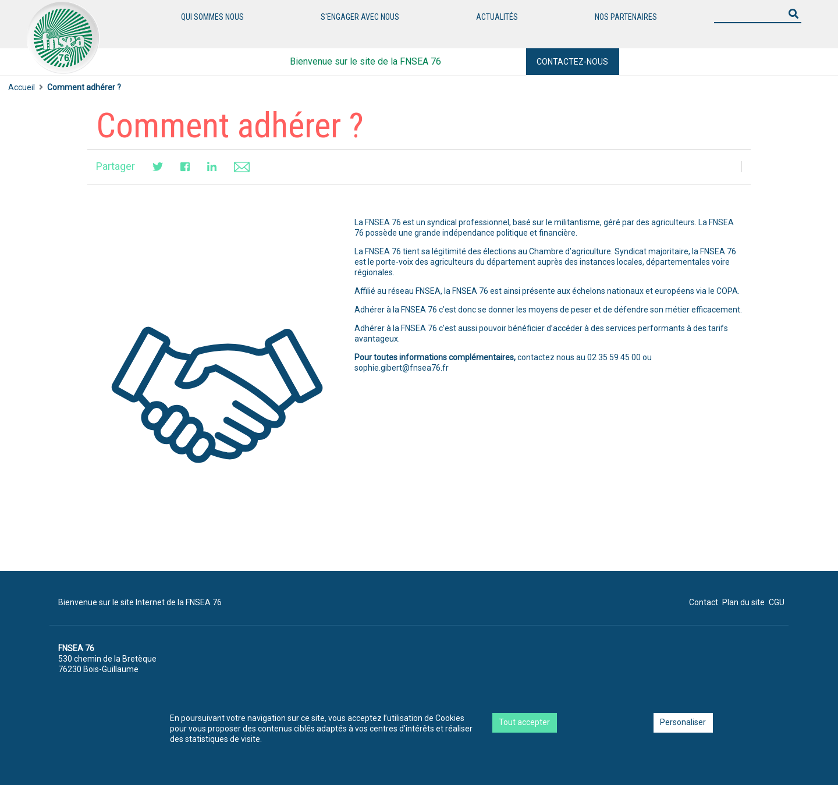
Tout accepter (524, 722)
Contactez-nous (572, 61)
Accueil (21, 87)
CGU (776, 602)
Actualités (497, 17)
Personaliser (683, 722)
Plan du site (743, 602)
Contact (703, 602)
